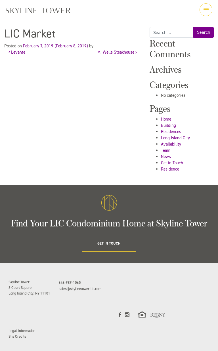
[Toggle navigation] (206, 9)
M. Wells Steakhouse (117, 52)
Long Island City (175, 138)
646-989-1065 (70, 282)
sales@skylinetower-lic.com (80, 288)
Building (168, 125)
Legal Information (22, 330)
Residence (170, 169)
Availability (171, 144)
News (166, 156)
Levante (17, 52)
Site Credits (17, 336)
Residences (171, 131)
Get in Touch (172, 163)
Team (165, 150)
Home (166, 119)
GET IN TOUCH (109, 243)
